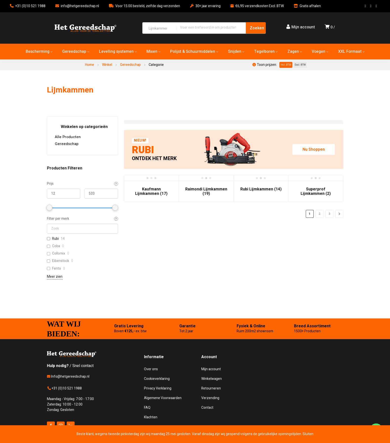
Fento (56, 268)
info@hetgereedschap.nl (80, 6)
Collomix (58, 253)
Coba (56, 246)
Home (89, 64)
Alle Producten (68, 137)
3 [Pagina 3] (329, 214)
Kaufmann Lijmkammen (151, 191)
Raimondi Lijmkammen (206, 191)
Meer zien (54, 276)
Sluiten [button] (308, 434)
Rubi (55, 239)
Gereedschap (130, 64)
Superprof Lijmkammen (316, 191)
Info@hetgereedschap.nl (68, 376)
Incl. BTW (286, 65)
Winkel (107, 64)
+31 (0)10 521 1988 (30, 6)
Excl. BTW (300, 65)
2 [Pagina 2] (319, 214)
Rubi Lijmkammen (261, 189)
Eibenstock (60, 261)
